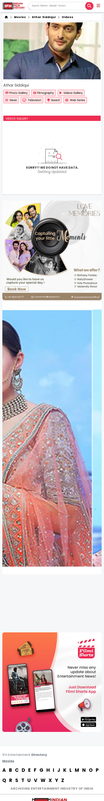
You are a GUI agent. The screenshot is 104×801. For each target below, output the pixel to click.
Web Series (75, 100)
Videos (66, 17)
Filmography (43, 93)
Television (32, 100)
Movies (19, 17)
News (11, 100)
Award (53, 100)
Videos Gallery (71, 93)
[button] (99, 6)
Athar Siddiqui (43, 17)
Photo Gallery (16, 93)
